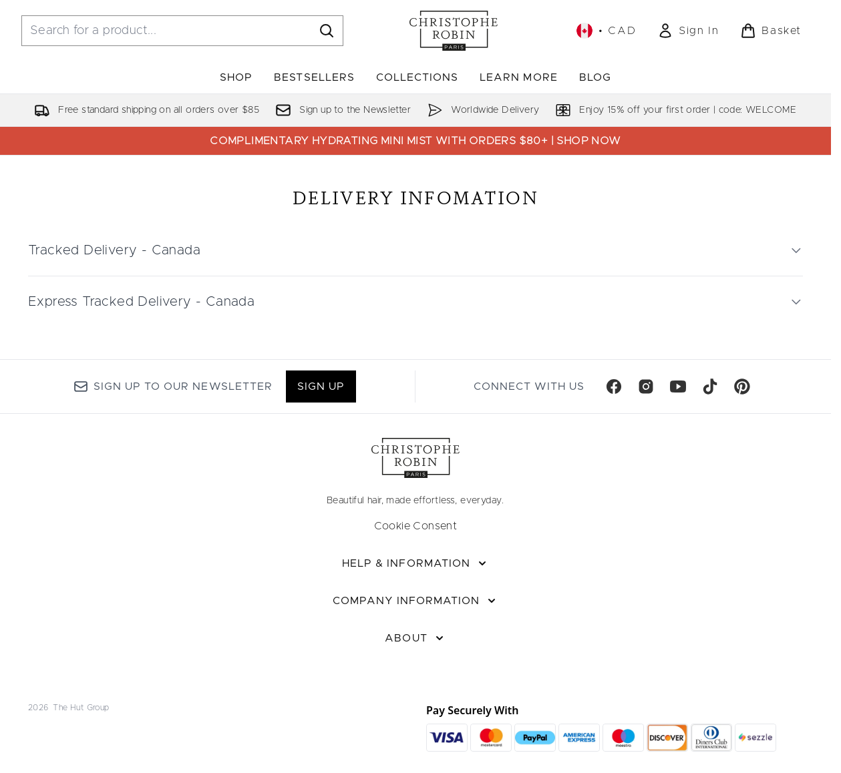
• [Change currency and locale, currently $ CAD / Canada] (606, 31)
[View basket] (771, 30)
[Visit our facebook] (614, 386)
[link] (688, 30)
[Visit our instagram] (646, 386)
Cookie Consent (416, 526)
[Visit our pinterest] (742, 386)
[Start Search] (327, 30)
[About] (415, 638)
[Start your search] (182, 30)
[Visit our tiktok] (710, 386)
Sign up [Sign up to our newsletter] (321, 386)
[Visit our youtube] (678, 386)
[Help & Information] (415, 563)
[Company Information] (416, 601)
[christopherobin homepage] (453, 31)
